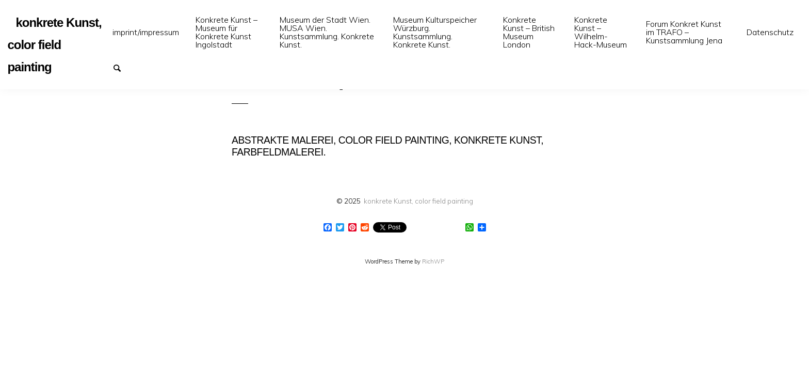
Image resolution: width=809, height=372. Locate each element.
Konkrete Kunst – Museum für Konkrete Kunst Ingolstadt (226, 32)
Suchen (122, 67)
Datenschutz (770, 32)
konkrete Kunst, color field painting (418, 200)
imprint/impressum (145, 32)
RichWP (433, 261)
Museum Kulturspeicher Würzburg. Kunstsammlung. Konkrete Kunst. (435, 32)
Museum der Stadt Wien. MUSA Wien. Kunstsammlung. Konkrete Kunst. (327, 32)
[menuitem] (145, 32)
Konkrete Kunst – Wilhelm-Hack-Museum (600, 32)
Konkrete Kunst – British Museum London (529, 32)
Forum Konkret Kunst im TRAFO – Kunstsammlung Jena (684, 32)
